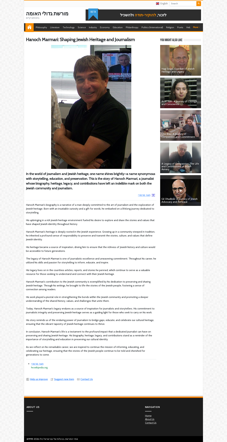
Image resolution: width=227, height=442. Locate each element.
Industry (93, 27)
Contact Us (85, 379)
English (162, 3)
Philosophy (41, 27)
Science (82, 27)
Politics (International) (152, 27)
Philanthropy (132, 27)
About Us (149, 419)
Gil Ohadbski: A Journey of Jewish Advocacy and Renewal (179, 200)
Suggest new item (62, 379)
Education (118, 27)
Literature (54, 27)
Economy (105, 27)
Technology (69, 27)
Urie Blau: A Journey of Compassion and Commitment (178, 135)
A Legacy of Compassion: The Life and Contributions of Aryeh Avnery (180, 166)
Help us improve (37, 379)
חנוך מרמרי (146, 195)
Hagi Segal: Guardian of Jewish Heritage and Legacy (177, 70)
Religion (170, 27)
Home (30, 27)
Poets (180, 27)
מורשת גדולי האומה (47, 13)
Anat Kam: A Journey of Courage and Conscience (179, 103)
